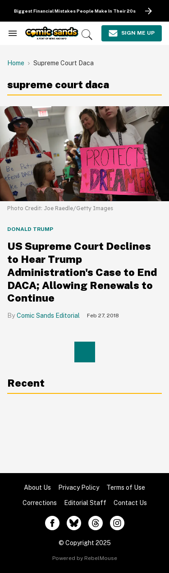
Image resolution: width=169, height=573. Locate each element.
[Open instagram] (117, 523)
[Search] (87, 34)
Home (15, 63)
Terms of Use (125, 487)
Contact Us (130, 502)
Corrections (40, 502)
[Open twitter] (74, 523)
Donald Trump (30, 229)
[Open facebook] (52, 523)
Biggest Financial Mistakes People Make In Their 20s (75, 11)
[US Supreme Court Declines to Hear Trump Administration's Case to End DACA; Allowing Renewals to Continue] (84, 153)
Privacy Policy (78, 487)
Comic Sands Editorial (48, 315)
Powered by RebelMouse (84, 558)
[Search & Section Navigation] (12, 33)
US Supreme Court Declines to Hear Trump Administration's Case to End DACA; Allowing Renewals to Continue (82, 272)
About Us (37, 487)
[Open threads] (95, 523)
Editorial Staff (85, 502)
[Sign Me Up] (131, 33)
